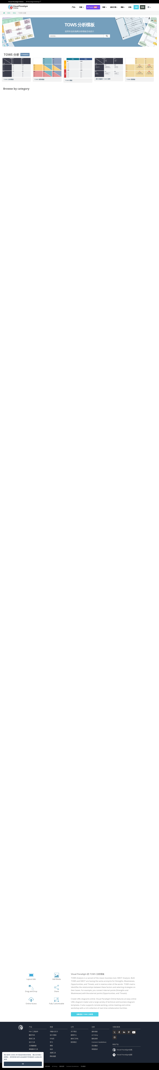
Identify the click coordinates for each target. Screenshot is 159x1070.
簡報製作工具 (33, 1049)
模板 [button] (123, 7)
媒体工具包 (74, 1039)
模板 (14, 13)
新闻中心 (74, 1035)
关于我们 (74, 1031)
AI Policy (95, 1035)
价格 (129, 7)
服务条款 (95, 1031)
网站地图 (53, 1056)
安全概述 (95, 1046)
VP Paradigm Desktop (33, 1)
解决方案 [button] (113, 7)
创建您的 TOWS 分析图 (84, 1014)
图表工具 (32, 1039)
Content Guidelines (99, 1042)
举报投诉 (95, 1049)
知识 (51, 1049)
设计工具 (32, 1042)
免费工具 (53, 1053)
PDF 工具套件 (33, 1031)
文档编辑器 (32, 1046)
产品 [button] (74, 7)
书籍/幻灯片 (54, 1031)
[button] (81, 7)
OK (23, 1064)
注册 (136, 7)
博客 (51, 1046)
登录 (142, 7)
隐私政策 (95, 1039)
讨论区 (52, 1039)
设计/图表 (53, 1035)
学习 (51, 1042)
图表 (8, 13)
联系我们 (74, 1042)
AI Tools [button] (93, 7)
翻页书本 (32, 1035)
